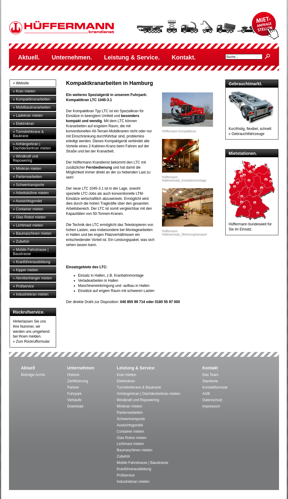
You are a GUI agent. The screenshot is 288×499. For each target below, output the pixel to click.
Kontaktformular (215, 387)
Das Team (210, 375)
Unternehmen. (72, 57)
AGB (206, 394)
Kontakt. (184, 57)
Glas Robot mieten (131, 438)
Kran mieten (126, 375)
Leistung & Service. (132, 57)
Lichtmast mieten (130, 444)
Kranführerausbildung (134, 469)
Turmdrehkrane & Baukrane (139, 387)
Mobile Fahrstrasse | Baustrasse (142, 463)
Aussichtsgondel (130, 425)
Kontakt (210, 367)
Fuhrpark (74, 394)
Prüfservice (126, 475)
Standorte (210, 381)
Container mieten (130, 431)
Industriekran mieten (133, 481)
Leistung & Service (135, 367)
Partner (73, 387)
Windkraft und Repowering (138, 400)
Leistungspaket (126, 240)
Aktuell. (29, 57)
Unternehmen (80, 367)
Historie (73, 375)
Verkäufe (74, 400)
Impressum (211, 406)
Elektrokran (126, 381)
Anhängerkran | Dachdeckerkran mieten (148, 394)
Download (75, 406)
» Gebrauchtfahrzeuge (246, 134)
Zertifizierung (77, 381)
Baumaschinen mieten (134, 450)
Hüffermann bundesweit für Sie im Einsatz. (252, 224)
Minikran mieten (129, 406)
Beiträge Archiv (33, 375)
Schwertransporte (131, 419)
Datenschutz (212, 400)
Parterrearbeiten (130, 412)
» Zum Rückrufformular (31, 341)
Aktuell (28, 367)
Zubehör (123, 456)
